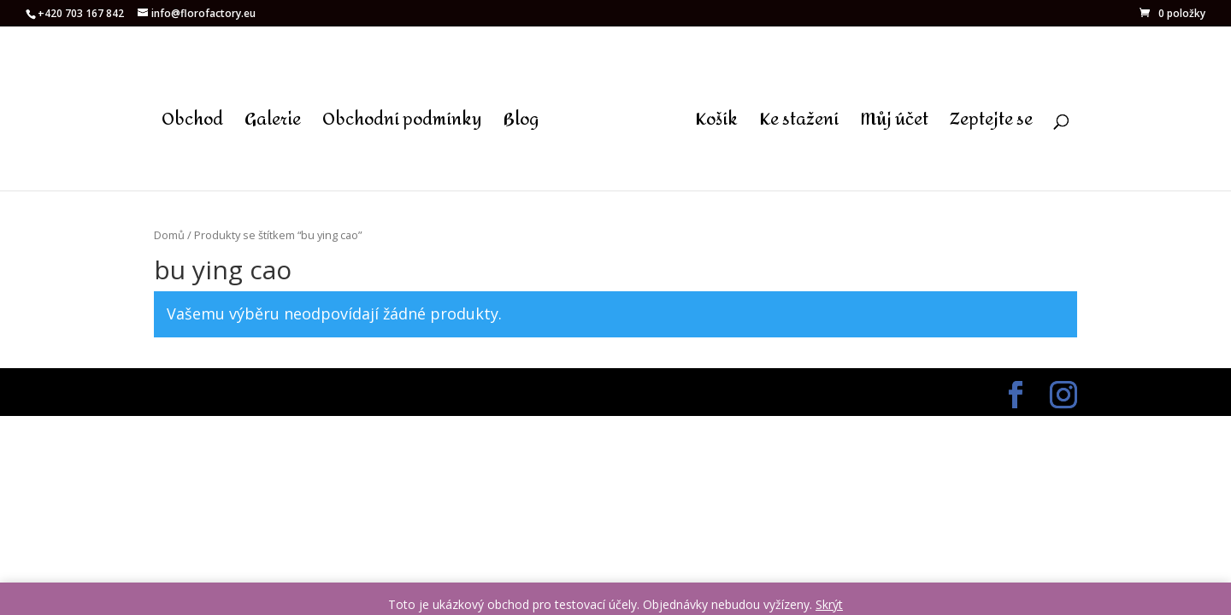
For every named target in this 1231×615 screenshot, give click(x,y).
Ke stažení (799, 125)
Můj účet (894, 125)
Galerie (272, 125)
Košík (716, 125)
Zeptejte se (991, 125)
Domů (169, 235)
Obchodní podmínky (402, 125)
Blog (521, 125)
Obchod (192, 125)
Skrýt (829, 604)
